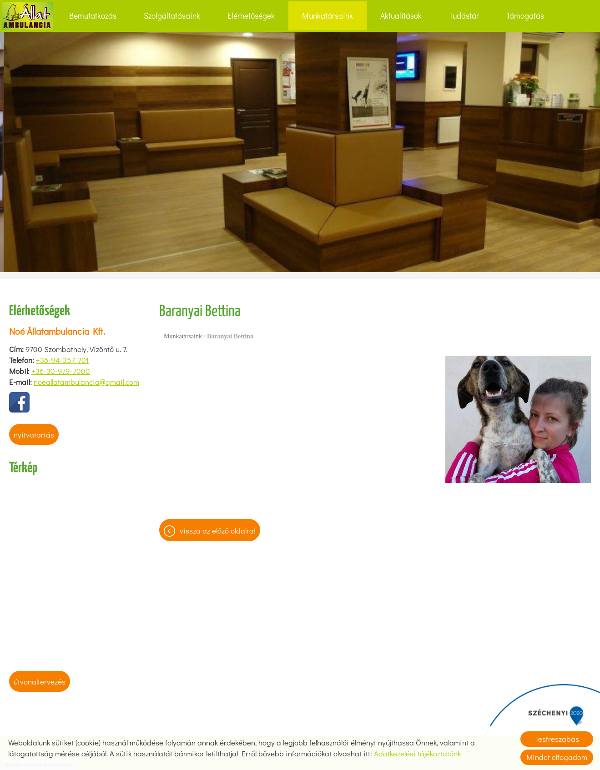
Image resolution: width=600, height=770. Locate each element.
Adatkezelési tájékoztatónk (417, 753)
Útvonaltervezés (40, 681)
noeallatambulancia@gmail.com (86, 382)
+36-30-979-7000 (60, 371)
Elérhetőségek (251, 15)
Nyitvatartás (34, 434)
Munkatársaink (327, 15)
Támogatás (525, 15)
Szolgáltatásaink (172, 15)
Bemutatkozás (92, 15)
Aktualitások (401, 15)
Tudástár (464, 15)
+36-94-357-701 (62, 360)
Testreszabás (557, 739)
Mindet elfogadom (556, 757)
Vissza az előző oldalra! (218, 530)
